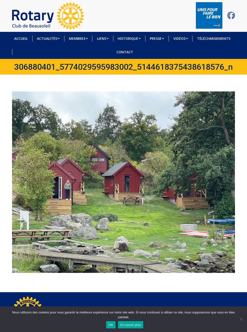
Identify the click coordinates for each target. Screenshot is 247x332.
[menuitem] (21, 38)
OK (111, 325)
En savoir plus (130, 325)
